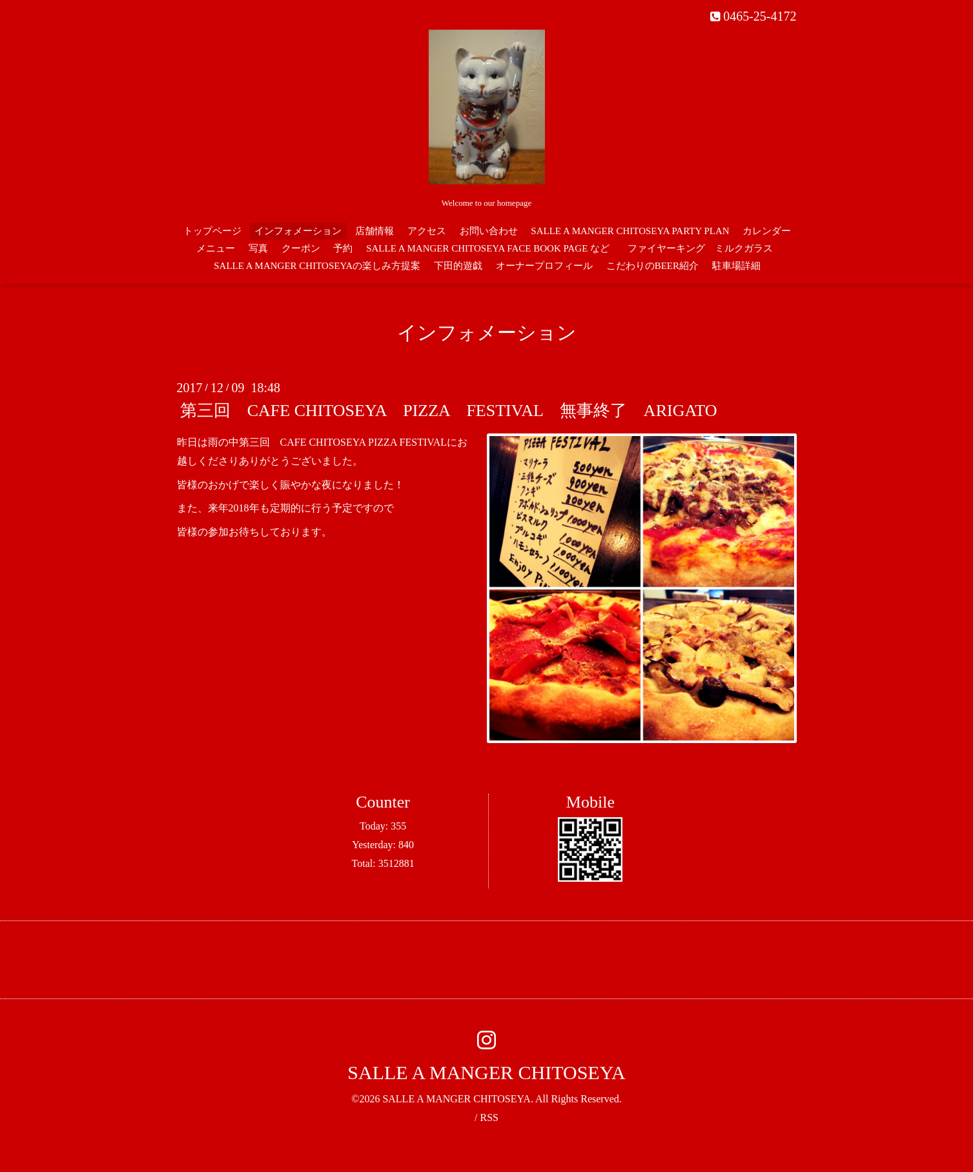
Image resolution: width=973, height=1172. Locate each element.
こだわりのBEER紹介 (652, 266)
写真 (258, 248)
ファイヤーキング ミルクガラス (705, 248)
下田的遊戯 (458, 266)
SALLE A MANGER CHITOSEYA (486, 1072)
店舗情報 (374, 231)
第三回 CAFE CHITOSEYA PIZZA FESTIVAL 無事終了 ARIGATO (448, 410)
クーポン (301, 248)
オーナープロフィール (544, 266)
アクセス (426, 231)
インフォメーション (298, 231)
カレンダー (767, 231)
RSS (489, 1117)
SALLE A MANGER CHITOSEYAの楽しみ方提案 (317, 266)
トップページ (212, 231)
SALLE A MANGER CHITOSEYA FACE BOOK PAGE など (487, 248)
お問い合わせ (489, 231)
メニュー (215, 248)
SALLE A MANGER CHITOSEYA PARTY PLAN (630, 231)
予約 (343, 248)
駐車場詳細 (736, 266)
